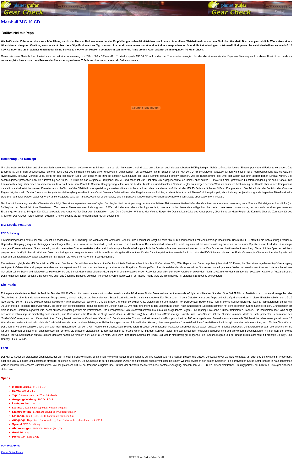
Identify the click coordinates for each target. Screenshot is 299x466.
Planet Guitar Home (12, 452)
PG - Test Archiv (10, 445)
